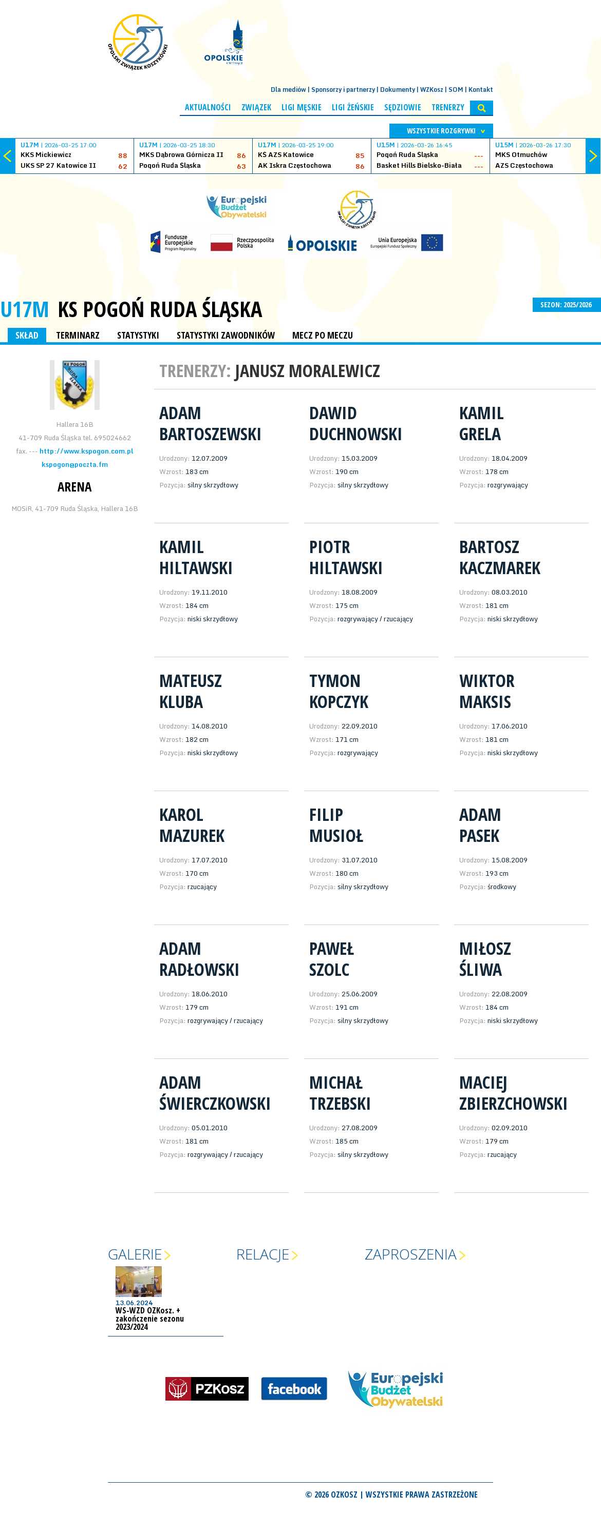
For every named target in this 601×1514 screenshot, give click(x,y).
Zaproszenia (411, 1254)
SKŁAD (27, 335)
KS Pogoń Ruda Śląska (160, 309)
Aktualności (208, 107)
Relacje (262, 1254)
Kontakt (480, 89)
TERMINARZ (78, 335)
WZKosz (431, 89)
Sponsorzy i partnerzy (343, 89)
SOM (455, 89)
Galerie (135, 1254)
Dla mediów (288, 89)
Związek (256, 107)
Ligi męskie (301, 107)
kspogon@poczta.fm (75, 464)
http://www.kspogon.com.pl (86, 451)
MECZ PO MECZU (322, 335)
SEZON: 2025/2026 (566, 304)
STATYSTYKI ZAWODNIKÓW (226, 335)
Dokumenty (397, 89)
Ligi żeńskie (353, 107)
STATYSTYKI (138, 335)
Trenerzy (447, 107)
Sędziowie (402, 107)
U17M (24, 308)
